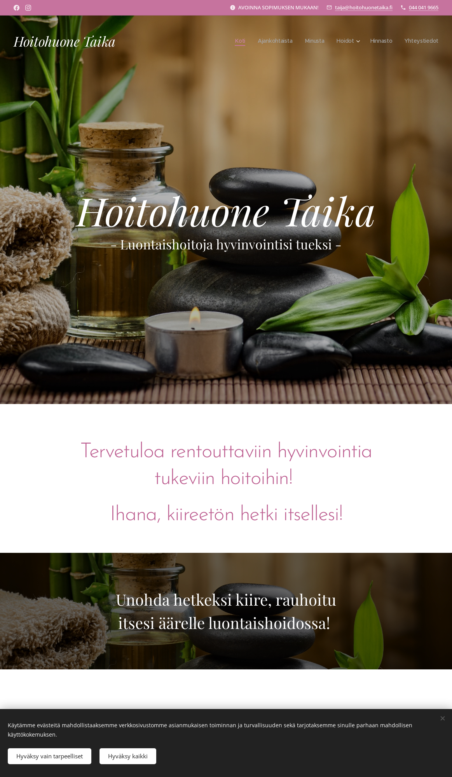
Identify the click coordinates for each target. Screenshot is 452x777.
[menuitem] (238, 41)
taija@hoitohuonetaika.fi (364, 7)
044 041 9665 (423, 7)
